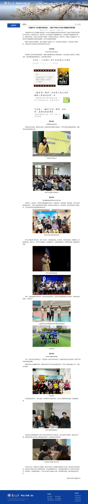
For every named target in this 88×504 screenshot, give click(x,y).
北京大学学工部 (78, 497)
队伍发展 (51, 3)
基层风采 (79, 24)
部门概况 (40, 3)
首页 (75, 24)
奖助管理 (61, 3)
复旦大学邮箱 (57, 496)
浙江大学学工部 (78, 501)
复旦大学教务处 (58, 498)
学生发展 (56, 3)
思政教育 (45, 3)
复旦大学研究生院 (50, 500)
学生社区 (66, 3)
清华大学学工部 (78, 495)
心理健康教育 (77, 3)
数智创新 (71, 3)
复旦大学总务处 (58, 500)
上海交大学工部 (78, 499)
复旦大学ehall (49, 498)
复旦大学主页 (49, 496)
